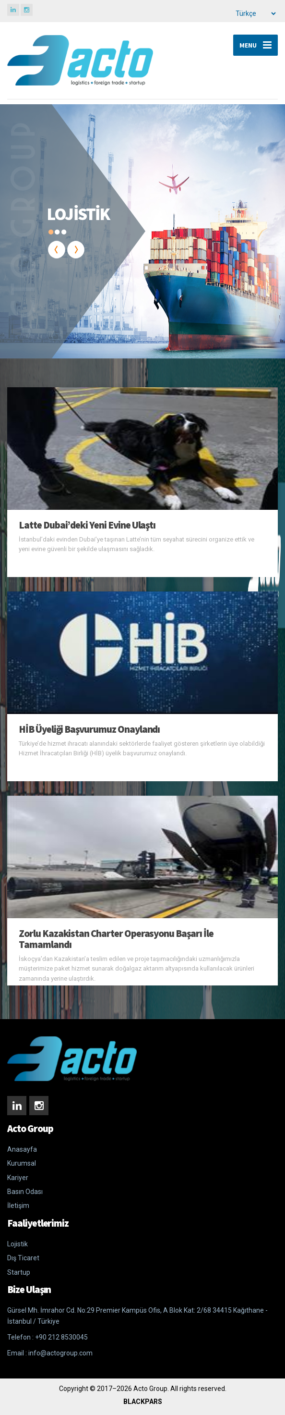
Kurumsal (21, 1163)
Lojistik (17, 1244)
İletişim (18, 1205)
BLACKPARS (142, 1401)
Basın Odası (25, 1191)
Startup (18, 1272)
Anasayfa (22, 1149)
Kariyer (17, 1177)
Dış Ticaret (23, 1258)
